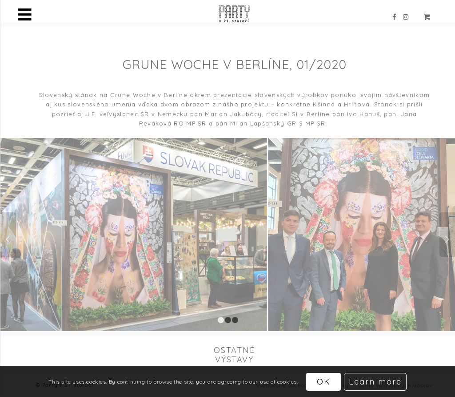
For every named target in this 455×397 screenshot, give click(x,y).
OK (323, 382)
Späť (8, 234)
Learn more (375, 382)
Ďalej (447, 234)
